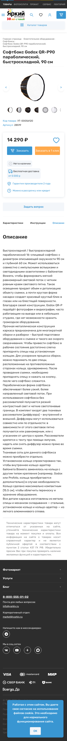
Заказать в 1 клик (47, 150)
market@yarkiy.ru (13, 616)
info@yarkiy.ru (11, 606)
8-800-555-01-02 (15, 597)
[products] (7, 4)
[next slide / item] (62, 110)
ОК (35, 731)
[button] (10, 110)
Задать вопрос (34, 206)
